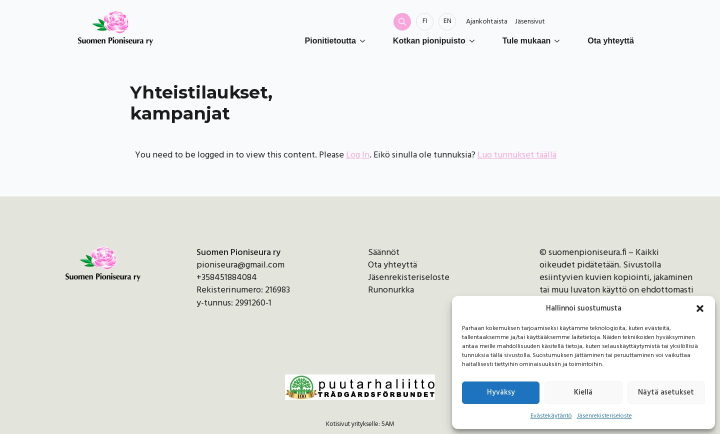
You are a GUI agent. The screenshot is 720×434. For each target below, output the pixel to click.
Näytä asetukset (666, 392)
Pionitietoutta (330, 40)
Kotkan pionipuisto (429, 40)
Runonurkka (391, 290)
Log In (358, 155)
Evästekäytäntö (551, 416)
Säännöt (384, 252)
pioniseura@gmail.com (240, 265)
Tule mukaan (526, 40)
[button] (700, 309)
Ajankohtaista (487, 22)
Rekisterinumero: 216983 (243, 290)
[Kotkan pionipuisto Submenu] (474, 41)
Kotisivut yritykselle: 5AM (360, 424)
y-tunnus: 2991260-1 (234, 303)
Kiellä (583, 392)
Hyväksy (501, 392)
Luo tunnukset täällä (517, 155)
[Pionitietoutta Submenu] (364, 41)
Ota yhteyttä (611, 40)
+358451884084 (226, 278)
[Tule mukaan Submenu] (559, 41)
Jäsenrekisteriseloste (604, 416)
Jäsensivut (530, 22)
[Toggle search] (402, 21)
